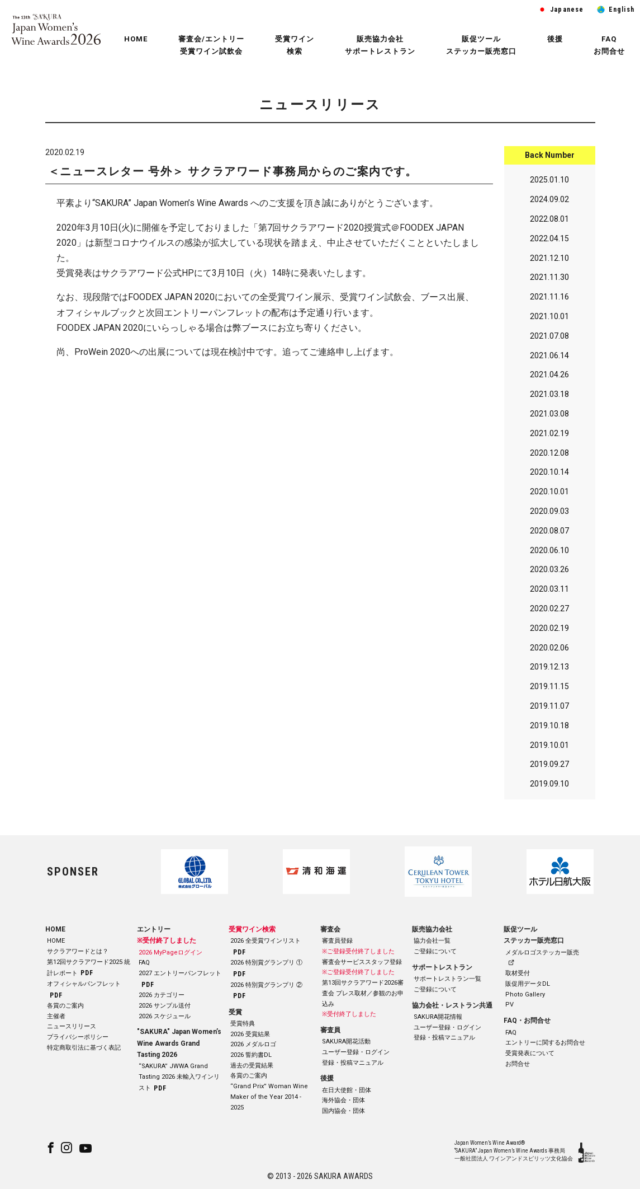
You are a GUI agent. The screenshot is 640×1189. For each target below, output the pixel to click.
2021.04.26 (549, 377)
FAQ (144, 963)
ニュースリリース (71, 1027)
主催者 (56, 1016)
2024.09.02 (549, 202)
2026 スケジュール (165, 1016)
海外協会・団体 (343, 1100)
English (621, 9)
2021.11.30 (549, 279)
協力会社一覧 (432, 941)
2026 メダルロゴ (253, 1044)
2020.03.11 (549, 591)
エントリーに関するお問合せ (545, 1043)
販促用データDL (527, 983)
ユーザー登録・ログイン (356, 1052)
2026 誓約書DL (251, 1055)
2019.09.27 (549, 766)
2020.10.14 (549, 474)
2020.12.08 (549, 455)
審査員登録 (337, 941)
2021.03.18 (549, 396)
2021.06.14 (549, 357)
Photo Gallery (525, 994)
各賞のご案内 (65, 1005)
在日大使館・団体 (346, 1090)
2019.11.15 (549, 689)
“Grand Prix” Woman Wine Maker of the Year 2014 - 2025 (269, 1097)
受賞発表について (529, 1053)
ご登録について (435, 951)
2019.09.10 (549, 786)
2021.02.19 (549, 435)
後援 (555, 39)
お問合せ (517, 1064)
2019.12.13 (549, 669)
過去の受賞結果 (251, 1065)
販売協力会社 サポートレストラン (380, 45)
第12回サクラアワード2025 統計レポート (88, 967)
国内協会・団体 (343, 1111)
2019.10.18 (549, 727)
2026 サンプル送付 (165, 1005)
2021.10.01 (549, 318)
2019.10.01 (549, 747)
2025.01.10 (549, 182)
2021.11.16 (549, 299)
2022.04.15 (549, 240)
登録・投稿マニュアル (352, 1062)
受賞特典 (242, 1023)
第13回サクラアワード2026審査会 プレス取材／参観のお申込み (363, 994)
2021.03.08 (549, 415)
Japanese (567, 9)
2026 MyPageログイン (170, 952)
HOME (136, 39)
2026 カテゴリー (161, 995)
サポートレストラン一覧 (447, 979)
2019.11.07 (549, 708)
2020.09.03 (549, 513)
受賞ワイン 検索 (294, 45)
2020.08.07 (549, 532)
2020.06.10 (549, 552)
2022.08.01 (549, 221)
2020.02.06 (549, 649)
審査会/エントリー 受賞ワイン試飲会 (211, 45)
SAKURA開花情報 (438, 1017)
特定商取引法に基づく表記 (84, 1047)
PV (509, 1005)
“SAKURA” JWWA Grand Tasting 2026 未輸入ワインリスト (179, 1077)
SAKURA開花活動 (346, 1042)
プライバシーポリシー (77, 1037)
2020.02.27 (549, 610)
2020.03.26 (549, 572)
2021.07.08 (549, 338)
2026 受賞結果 (250, 1034)
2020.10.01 (549, 494)
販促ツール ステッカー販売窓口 (481, 45)
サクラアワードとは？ (77, 951)
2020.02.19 (549, 630)
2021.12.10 (549, 260)
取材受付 (517, 973)
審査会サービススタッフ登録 (362, 962)
